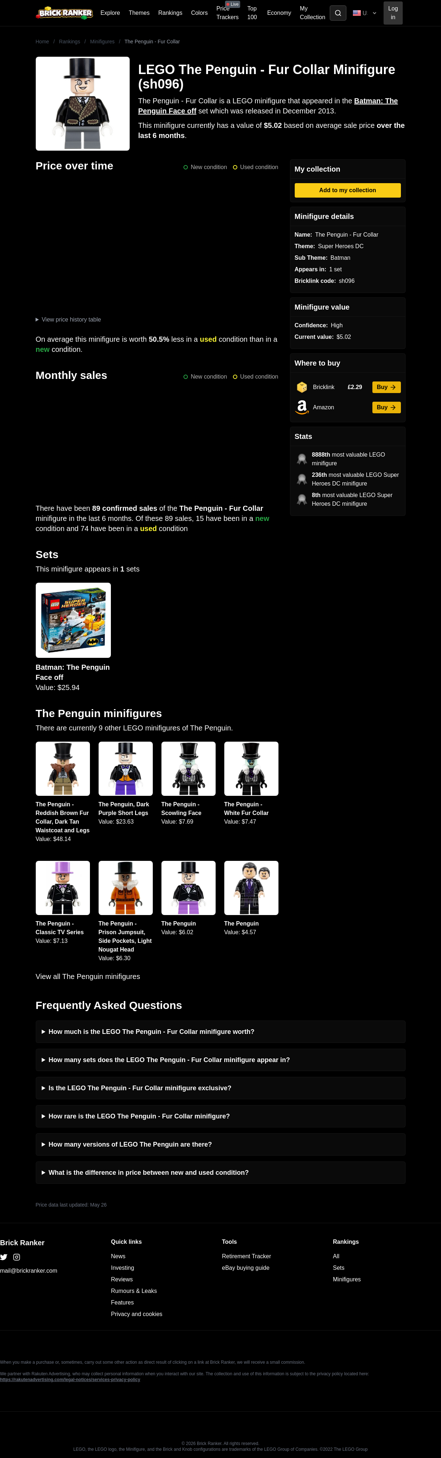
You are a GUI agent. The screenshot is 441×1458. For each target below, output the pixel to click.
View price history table (71, 319)
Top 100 (252, 12)
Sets (339, 1268)
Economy (279, 13)
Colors (199, 13)
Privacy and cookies (136, 1314)
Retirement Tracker (246, 1256)
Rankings (170, 13)
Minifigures (102, 41)
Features (122, 1302)
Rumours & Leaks (134, 1291)
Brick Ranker (22, 1243)
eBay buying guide (246, 1268)
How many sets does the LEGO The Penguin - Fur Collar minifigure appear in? (169, 1060)
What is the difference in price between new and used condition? (149, 1172)
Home (42, 41)
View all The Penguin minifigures (88, 976)
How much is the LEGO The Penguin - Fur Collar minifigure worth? (152, 1031)
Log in (393, 12)
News (118, 1256)
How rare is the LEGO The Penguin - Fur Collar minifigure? (139, 1116)
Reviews (122, 1279)
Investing (122, 1268)
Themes (139, 13)
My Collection (312, 12)
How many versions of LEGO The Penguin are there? (130, 1144)
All (336, 1256)
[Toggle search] (338, 13)
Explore (110, 13)
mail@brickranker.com (28, 1271)
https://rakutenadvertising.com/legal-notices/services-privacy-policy (70, 1379)
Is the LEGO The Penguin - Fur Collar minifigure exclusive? (140, 1088)
